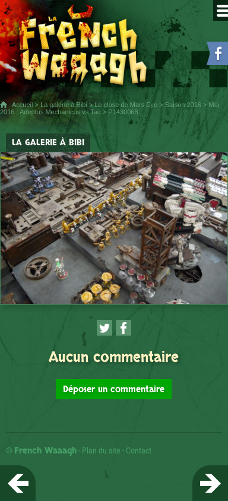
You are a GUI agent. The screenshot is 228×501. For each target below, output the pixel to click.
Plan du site (101, 450)
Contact (138, 450)
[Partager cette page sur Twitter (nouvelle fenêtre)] (104, 328)
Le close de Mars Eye (125, 104)
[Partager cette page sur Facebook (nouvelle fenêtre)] (123, 328)
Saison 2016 (183, 104)
